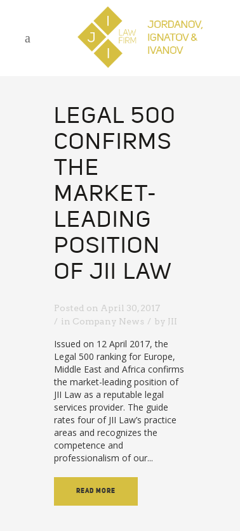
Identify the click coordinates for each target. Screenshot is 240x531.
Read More (96, 491)
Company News (108, 321)
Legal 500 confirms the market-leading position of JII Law (115, 195)
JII (172, 321)
